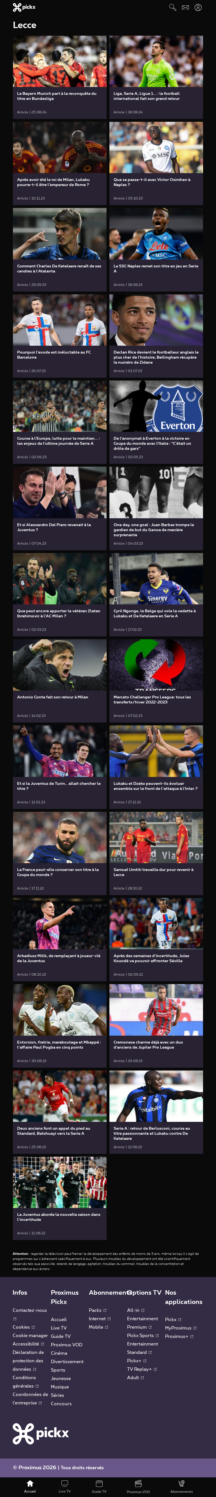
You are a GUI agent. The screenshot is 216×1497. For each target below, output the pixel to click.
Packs (97, 1310)
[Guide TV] (99, 1487)
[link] (60, 77)
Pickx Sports (143, 1335)
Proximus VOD (66, 1345)
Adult (135, 1378)
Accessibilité (28, 1344)
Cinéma (59, 1353)
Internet (100, 1319)
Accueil (59, 1319)
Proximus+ (179, 1336)
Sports (58, 1370)
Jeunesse (61, 1378)
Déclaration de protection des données (28, 1361)
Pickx (173, 1319)
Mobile (98, 1327)
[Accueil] (30, 1487)
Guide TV (61, 1336)
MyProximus (180, 1328)
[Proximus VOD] (138, 1487)
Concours (61, 1404)
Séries (57, 1395)
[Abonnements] (181, 1487)
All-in (135, 1310)
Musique (60, 1387)
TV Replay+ (142, 1369)
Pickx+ (136, 1361)
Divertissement (67, 1362)
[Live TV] (64, 1487)
